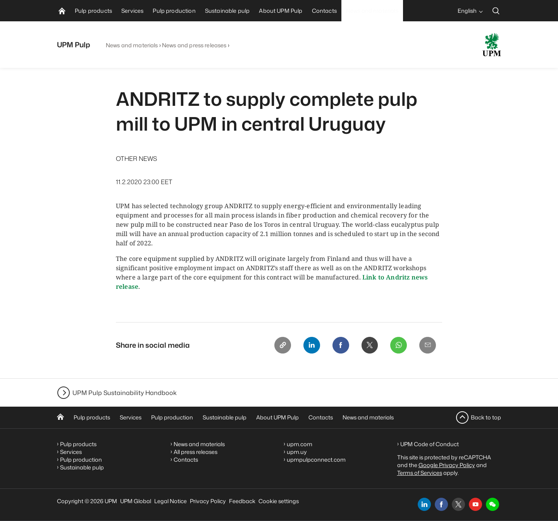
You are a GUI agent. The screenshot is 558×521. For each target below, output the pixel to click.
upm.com (299, 444)
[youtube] (475, 504)
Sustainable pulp (224, 417)
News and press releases (194, 45)
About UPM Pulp (277, 417)
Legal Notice (170, 501)
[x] (458, 504)
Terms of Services (419, 473)
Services (130, 417)
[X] (368, 345)
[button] (492, 504)
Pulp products (92, 417)
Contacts (320, 417)
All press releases (195, 452)
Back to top (486, 417)
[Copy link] (280, 345)
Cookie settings (278, 501)
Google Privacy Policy (446, 465)
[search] (496, 10)
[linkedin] (424, 504)
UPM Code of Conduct (429, 444)
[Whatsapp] (397, 345)
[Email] (427, 345)
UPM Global (135, 501)
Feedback (242, 501)
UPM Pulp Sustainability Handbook (124, 392)
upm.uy (297, 452)
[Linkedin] (309, 345)
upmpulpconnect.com (316, 459)
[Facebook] (339, 345)
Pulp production (172, 417)
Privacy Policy (208, 501)
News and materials (132, 45)
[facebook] (441, 504)
